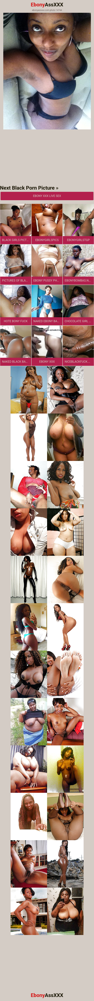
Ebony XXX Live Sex (47, 196)
